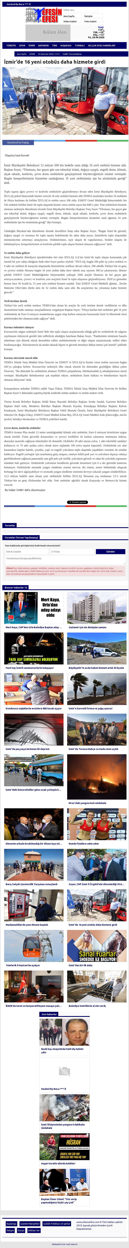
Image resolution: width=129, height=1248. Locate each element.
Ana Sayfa (68, 16)
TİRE (57, 45)
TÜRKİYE (11, 45)
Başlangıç (11, 1116)
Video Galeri (70, 21)
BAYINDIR (45, 45)
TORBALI (83, 45)
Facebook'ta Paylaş (18, 142)
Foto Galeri (90, 21)
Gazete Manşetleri (29, 1116)
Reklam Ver (34, 1123)
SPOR (23, 45)
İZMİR (33, 45)
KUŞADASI (69, 45)
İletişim (88, 16)
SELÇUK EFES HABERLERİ (106, 45)
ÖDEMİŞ (8, 52)
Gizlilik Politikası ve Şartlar (56, 1116)
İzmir (101, 27)
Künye (21, 1123)
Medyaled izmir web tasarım (64, 1137)
